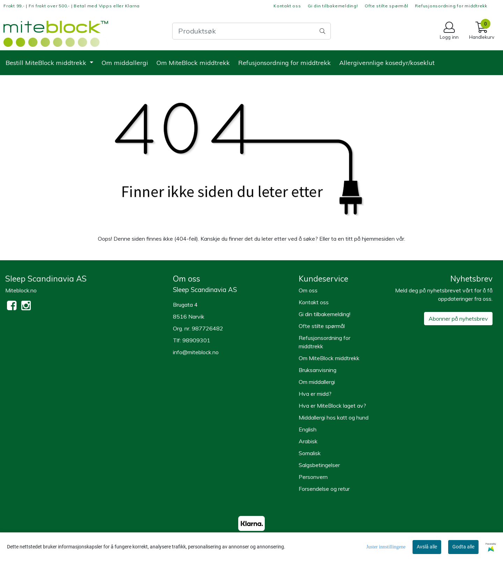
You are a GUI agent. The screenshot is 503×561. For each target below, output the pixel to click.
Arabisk (308, 441)
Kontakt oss (287, 5)
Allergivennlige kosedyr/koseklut (387, 63)
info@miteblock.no (196, 352)
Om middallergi (125, 63)
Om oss (308, 290)
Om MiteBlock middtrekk (193, 63)
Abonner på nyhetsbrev (458, 318)
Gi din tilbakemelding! (333, 5)
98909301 (196, 340)
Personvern (313, 476)
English (307, 429)
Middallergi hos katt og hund (334, 417)
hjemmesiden (378, 238)
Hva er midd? (315, 393)
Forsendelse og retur (324, 488)
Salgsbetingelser (319, 464)
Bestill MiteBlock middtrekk (47, 63)
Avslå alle (427, 546)
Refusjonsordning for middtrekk (451, 5)
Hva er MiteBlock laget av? (332, 405)
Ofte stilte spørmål (386, 5)
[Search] (251, 31)
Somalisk (310, 453)
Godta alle (463, 546)
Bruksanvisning (317, 369)
